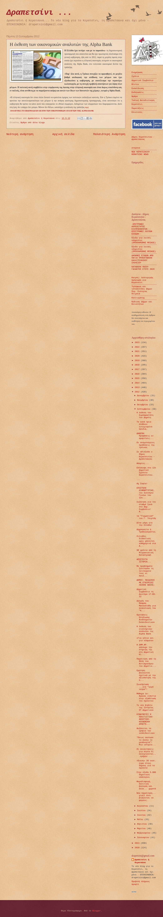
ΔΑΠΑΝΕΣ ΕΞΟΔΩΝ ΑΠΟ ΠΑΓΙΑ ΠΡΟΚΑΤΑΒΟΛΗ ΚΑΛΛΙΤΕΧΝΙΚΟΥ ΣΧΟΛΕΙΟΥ (142, 259)
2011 (138, 843)
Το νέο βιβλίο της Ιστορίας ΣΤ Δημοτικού (145, 707)
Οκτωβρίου (143, 405)
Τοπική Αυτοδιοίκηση (143, 100)
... (138, 479)
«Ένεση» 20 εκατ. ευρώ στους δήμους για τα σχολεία (146, 764)
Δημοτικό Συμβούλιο (142, 80)
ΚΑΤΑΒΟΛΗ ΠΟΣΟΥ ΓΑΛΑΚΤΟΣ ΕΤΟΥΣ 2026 (143, 268)
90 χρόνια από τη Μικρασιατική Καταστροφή (146, 552)
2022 (138, 347)
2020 (138, 356)
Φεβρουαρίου (144, 833)
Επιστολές (137, 112)
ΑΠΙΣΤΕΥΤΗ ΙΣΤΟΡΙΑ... (144, 560)
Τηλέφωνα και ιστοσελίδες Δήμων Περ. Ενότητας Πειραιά (142, 290)
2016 (138, 374)
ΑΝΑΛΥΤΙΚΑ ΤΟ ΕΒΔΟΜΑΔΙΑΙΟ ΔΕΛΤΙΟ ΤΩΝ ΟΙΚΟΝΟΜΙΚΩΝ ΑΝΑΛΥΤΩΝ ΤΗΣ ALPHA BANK (52, 111)
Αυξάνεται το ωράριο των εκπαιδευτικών (146, 731)
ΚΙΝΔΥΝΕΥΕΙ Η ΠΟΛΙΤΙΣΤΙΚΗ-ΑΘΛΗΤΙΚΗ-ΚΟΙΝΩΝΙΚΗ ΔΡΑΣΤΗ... (145, 719)
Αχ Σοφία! (142, 483)
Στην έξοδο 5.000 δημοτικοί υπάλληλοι (146, 774)
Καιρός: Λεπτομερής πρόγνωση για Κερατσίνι (142, 280)
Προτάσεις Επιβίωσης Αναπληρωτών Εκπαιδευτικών (146, 618)
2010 (138, 848)
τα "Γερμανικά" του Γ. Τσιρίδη (146, 517)
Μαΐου (140, 819)
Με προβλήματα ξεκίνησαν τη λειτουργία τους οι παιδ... (145, 571)
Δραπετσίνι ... (39, 12)
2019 (138, 360)
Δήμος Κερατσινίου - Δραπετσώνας (143, 138)
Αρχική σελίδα (63, 134)
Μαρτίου (142, 828)
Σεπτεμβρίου (144, 409)
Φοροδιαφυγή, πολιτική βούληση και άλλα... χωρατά (146, 785)
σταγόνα (136, 148)
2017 (138, 369)
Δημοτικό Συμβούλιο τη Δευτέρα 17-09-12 (146, 593)
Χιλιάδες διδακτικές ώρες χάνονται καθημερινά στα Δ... (146, 541)
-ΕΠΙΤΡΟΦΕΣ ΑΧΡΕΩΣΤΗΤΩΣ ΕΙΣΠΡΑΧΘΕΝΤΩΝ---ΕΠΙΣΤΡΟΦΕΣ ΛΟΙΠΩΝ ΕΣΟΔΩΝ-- (142, 229)
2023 (138, 342)
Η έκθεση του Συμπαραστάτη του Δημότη (145, 415)
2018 (138, 365)
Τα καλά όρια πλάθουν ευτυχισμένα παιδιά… (144, 425)
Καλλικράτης (138, 298)
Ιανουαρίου (143, 837)
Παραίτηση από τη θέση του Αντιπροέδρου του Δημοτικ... (146, 662)
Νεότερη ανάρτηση (19, 134)
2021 (138, 351)
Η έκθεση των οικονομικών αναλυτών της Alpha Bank (145, 630)
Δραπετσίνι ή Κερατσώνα (142, 861)
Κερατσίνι (137, 104)
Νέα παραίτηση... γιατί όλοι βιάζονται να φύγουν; (146, 797)
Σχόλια (135, 76)
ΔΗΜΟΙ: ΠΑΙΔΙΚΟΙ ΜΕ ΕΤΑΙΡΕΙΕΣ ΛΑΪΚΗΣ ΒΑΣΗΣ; (146, 582)
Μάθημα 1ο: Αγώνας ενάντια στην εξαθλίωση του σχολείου (146, 697)
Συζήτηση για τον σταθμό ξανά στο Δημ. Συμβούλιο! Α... (146, 507)
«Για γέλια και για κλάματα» (145, 639)
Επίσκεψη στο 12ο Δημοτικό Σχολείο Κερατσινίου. (146, 471)
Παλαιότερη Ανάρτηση (109, 134)
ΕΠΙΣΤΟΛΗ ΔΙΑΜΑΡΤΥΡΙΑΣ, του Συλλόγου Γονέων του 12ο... (146, 493)
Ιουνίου (142, 815)
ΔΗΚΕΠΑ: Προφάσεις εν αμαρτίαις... (145, 436)
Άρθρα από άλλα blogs (33, 122)
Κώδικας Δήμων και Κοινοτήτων (142, 303)
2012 (138, 392)
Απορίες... (143, 463)
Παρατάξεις (138, 108)
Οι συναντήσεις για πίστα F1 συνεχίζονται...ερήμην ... (146, 753)
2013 (138, 387)
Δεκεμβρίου (143, 395)
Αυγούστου (143, 806)
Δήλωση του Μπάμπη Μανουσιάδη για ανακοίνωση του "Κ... (146, 606)
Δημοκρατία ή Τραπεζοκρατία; (146, 530)
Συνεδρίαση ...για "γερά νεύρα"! (145, 686)
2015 (138, 378)
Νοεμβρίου (143, 400)
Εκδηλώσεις (138, 92)
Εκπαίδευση (138, 88)
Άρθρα (135, 96)
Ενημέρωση (137, 72)
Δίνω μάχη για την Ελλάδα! (144, 524)
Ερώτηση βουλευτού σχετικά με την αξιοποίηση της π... (146, 675)
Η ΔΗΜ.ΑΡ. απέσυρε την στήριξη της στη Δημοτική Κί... (145, 650)
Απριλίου (142, 824)
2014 (138, 383)
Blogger (96, 911)
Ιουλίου (142, 810)
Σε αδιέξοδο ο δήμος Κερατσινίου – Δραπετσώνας (146, 455)
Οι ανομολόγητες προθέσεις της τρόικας (146, 445)
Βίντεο (135, 84)
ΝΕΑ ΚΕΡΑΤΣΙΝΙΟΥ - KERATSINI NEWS (142, 153)
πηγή (87, 107)
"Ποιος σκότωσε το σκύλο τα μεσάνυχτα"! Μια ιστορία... (146, 741)
